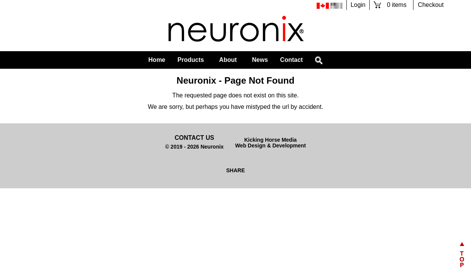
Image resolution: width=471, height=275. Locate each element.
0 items (396, 5)
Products (191, 60)
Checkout (431, 5)
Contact (291, 60)
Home (156, 60)
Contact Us (194, 137)
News (260, 60)
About (228, 60)
